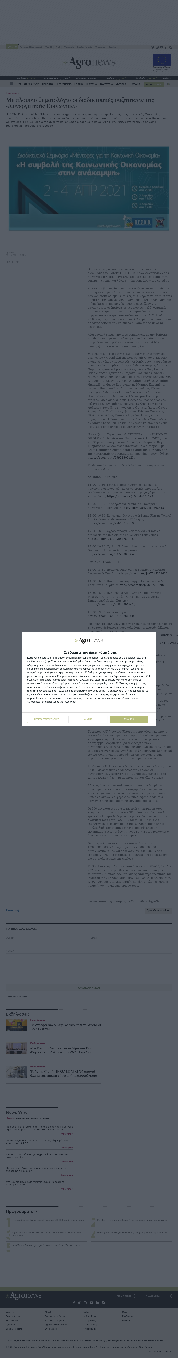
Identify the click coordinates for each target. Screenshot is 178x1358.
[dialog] (89, 679)
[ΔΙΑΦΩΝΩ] (150, 638)
